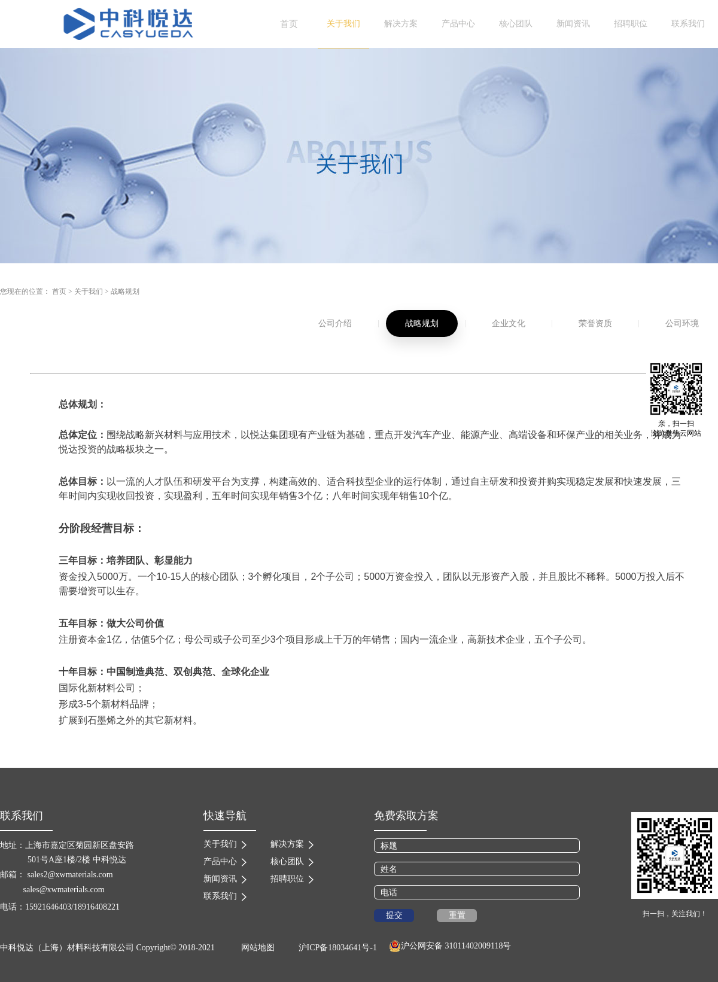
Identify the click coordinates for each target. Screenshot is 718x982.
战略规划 (125, 291)
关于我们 (88, 291)
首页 (289, 24)
